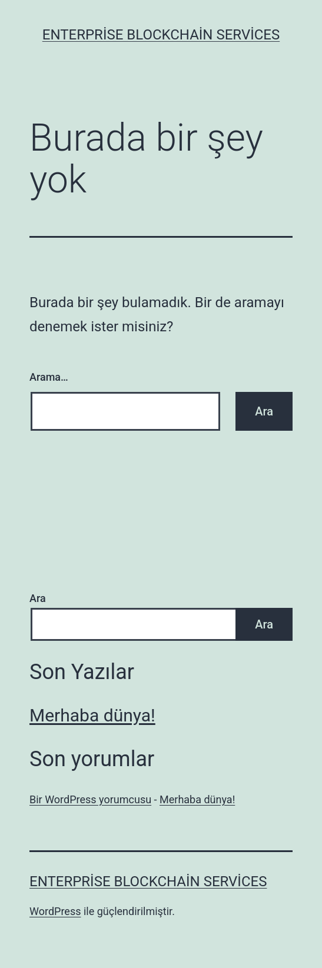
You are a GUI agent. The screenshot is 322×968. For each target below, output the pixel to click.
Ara (37, 598)
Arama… (48, 377)
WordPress (55, 911)
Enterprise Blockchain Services (161, 34)
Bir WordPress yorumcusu (90, 799)
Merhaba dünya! (92, 715)
